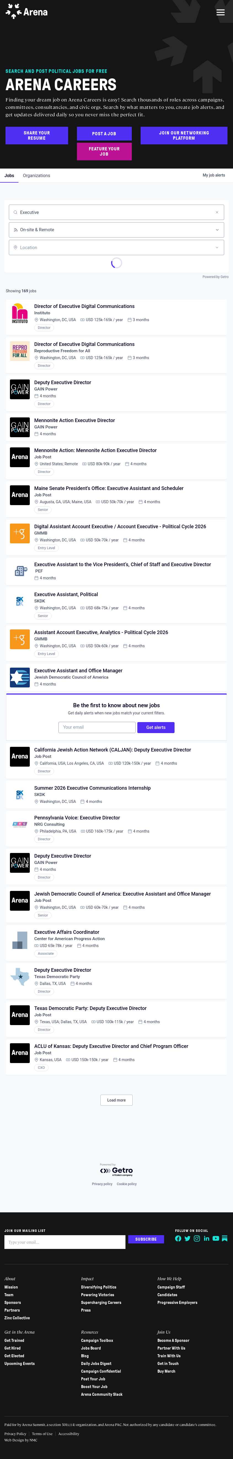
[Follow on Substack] (224, 1238)
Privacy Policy (16, 1433)
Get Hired (14, 1348)
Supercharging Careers (101, 1303)
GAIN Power (47, 391)
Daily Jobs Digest (96, 1364)
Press (86, 1310)
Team (10, 1295)
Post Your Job (93, 1379)
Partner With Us (171, 1348)
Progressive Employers (177, 1303)
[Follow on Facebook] (177, 1238)
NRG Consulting (50, 840)
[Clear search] (217, 212)
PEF (39, 578)
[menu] (220, 12)
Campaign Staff (171, 1287)
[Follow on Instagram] (196, 1238)
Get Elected (15, 1356)
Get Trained (15, 1341)
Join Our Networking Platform (184, 135)
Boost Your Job (94, 1387)
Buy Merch (166, 1371)
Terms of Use (43, 1433)
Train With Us (168, 1356)
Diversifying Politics (99, 1287)
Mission (12, 1287)
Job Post (43, 461)
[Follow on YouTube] (214, 1238)
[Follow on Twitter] (186, 1238)
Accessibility (70, 1433)
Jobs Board (91, 1348)
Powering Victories (97, 1295)
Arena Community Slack (102, 1394)
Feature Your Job (104, 151)
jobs (9, 175)
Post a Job (104, 133)
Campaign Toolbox (97, 1341)
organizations (36, 175)
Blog (85, 1356)
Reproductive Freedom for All (63, 352)
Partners (13, 1310)
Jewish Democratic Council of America (73, 687)
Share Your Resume (37, 135)
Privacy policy (102, 1184)
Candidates (167, 1295)
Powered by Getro (216, 277)
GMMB (41, 539)
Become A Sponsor (173, 1341)
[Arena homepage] (28, 12)
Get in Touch (167, 1364)
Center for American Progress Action (71, 957)
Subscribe (145, 1239)
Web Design (16, 1440)
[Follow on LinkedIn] (205, 1238)
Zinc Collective (18, 1318)
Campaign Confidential (101, 1371)
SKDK (40, 609)
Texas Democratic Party (58, 996)
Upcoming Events (21, 1364)
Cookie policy (127, 1184)
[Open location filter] (217, 247)
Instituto (43, 313)
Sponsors (14, 1303)
